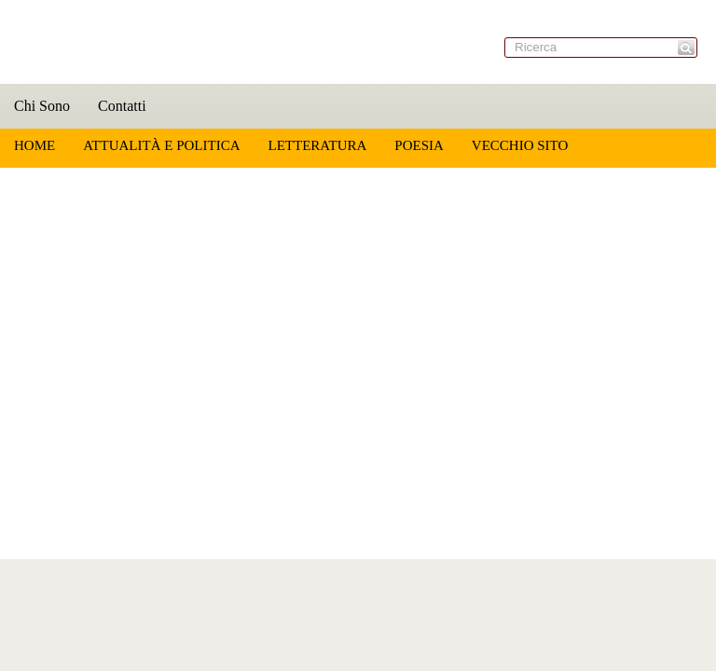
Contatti (122, 106)
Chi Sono (42, 106)
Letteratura (317, 145)
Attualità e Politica (161, 145)
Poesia (419, 145)
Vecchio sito (520, 145)
